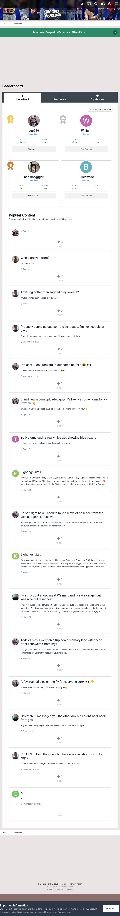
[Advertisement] (60, 62)
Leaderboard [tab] (22, 97)
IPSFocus (54, 884)
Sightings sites (31, 472)
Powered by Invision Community (60, 889)
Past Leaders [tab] (60, 97)
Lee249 (34, 131)
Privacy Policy (76, 884)
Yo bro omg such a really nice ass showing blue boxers (58, 437)
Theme (64, 884)
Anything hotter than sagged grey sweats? (50, 292)
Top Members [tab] (97, 97)
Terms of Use (64, 912)
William (86, 131)
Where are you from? (35, 258)
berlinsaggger (34, 177)
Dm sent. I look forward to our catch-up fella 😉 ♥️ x (56, 365)
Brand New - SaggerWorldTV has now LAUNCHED (57, 32)
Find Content (34, 149)
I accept (111, 908)
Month (107, 109)
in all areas (95, 109)
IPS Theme (42, 884)
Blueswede (86, 177)
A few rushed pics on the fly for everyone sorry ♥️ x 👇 (57, 682)
